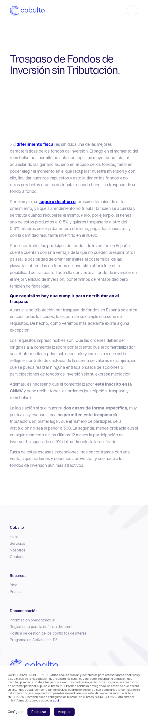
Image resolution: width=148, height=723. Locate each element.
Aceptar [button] (64, 711)
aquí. (56, 700)
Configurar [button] (16, 712)
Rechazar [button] (38, 711)
